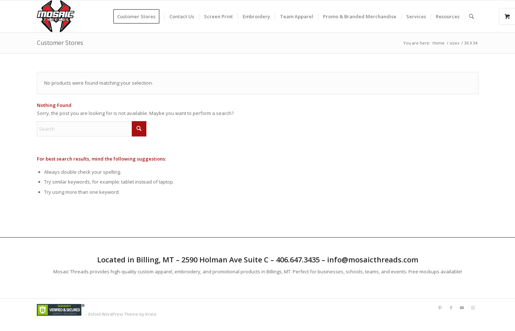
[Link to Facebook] (451, 307)
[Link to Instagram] (473, 307)
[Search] (471, 16)
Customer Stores (60, 43)
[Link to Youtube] (462, 307)
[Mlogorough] (55, 16)
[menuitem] (138, 16)
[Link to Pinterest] (440, 307)
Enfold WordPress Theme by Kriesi (122, 314)
